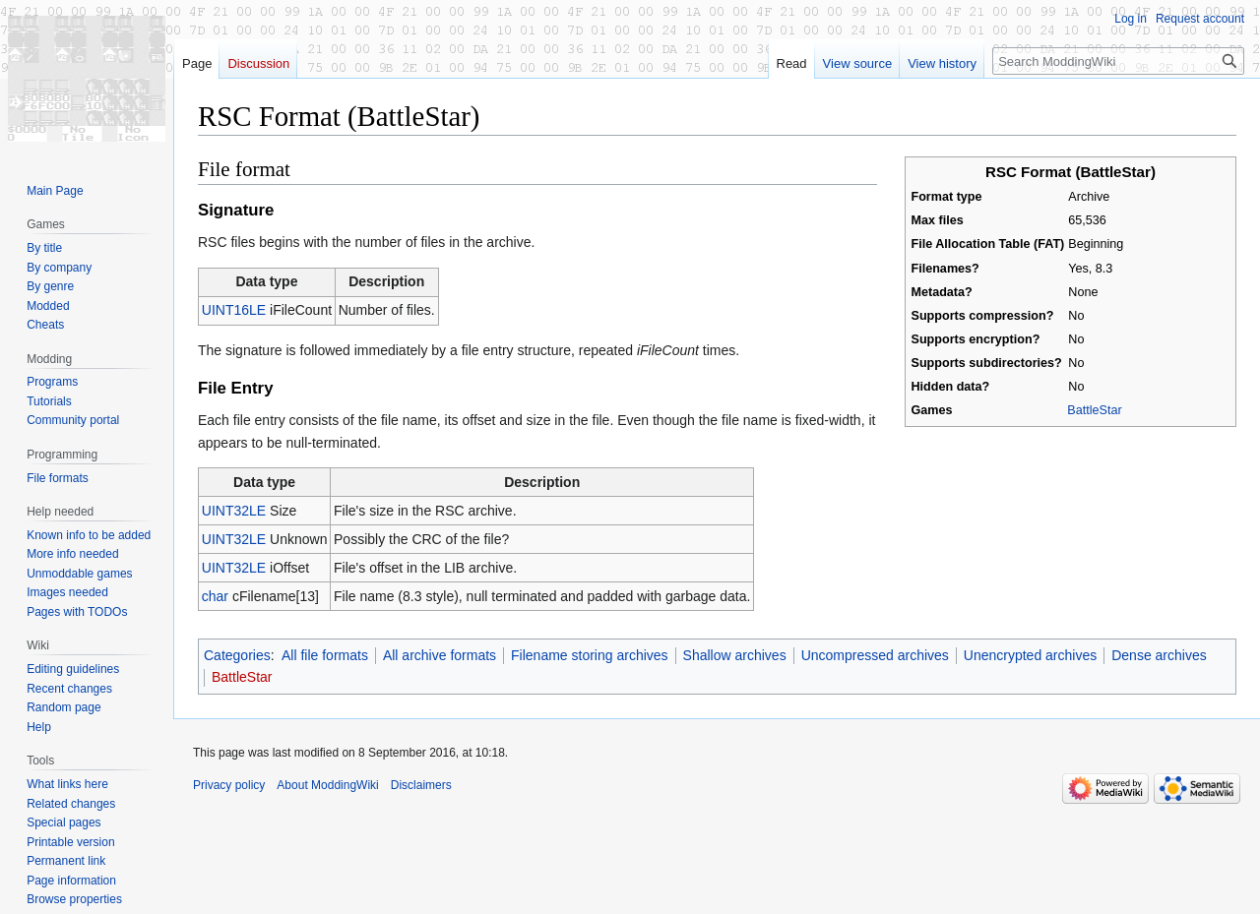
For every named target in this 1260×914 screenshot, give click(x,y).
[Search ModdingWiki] (1118, 61)
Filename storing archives (589, 655)
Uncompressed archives (875, 655)
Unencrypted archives (1030, 655)
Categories (237, 655)
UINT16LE (234, 310)
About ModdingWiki (327, 785)
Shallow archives (735, 655)
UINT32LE (234, 510)
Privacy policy (229, 785)
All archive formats (439, 655)
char (215, 596)
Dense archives (1159, 655)
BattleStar (1094, 410)
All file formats (325, 655)
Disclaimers (421, 785)
